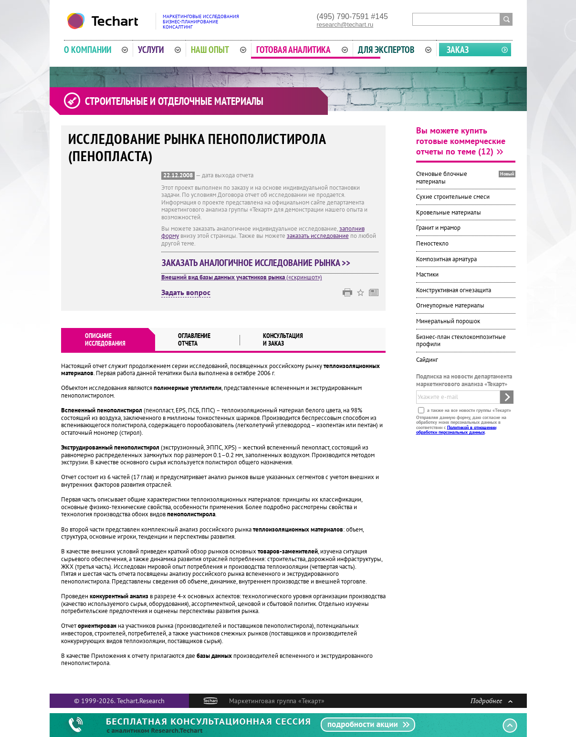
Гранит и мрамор (438, 228)
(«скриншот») (241, 277)
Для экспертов (394, 49)
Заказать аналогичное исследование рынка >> (256, 262)
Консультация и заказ (283, 339)
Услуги (159, 49)
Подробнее (492, 700)
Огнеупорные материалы (450, 305)
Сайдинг (427, 360)
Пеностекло (432, 243)
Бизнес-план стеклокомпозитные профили (461, 340)
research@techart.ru (345, 24)
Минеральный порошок (448, 321)
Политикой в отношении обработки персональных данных (456, 429)
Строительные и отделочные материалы (174, 101)
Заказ (458, 49)
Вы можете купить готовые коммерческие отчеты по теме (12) (460, 141)
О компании (96, 49)
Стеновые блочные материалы (441, 177)
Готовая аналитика (302, 49)
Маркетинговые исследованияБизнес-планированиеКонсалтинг (201, 21)
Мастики (427, 274)
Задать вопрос (185, 292)
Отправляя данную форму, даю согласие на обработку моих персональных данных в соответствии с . (461, 424)
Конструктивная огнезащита (453, 290)
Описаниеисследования (105, 339)
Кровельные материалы (448, 212)
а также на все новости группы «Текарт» (468, 410)
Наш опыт (218, 49)
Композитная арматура (446, 259)
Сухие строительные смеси (453, 197)
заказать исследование (318, 236)
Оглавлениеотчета (194, 339)
